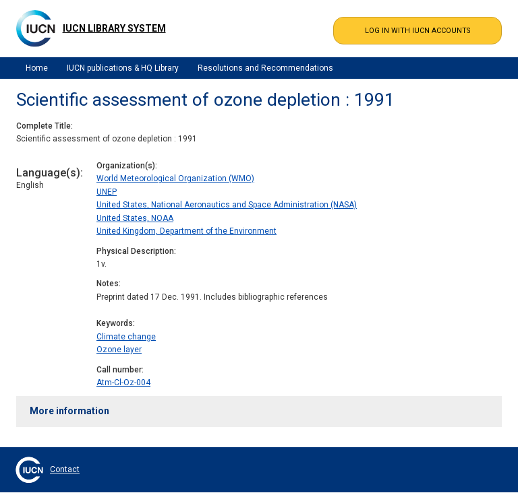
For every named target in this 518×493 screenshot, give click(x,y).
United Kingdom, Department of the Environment (186, 231)
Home (37, 68)
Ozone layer (119, 349)
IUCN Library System (114, 28)
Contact (65, 469)
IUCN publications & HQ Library (123, 68)
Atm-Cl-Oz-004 (123, 382)
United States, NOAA (134, 218)
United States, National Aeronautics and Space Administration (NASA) (226, 204)
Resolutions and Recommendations (265, 68)
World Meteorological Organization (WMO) (175, 178)
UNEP (106, 192)
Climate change (126, 336)
